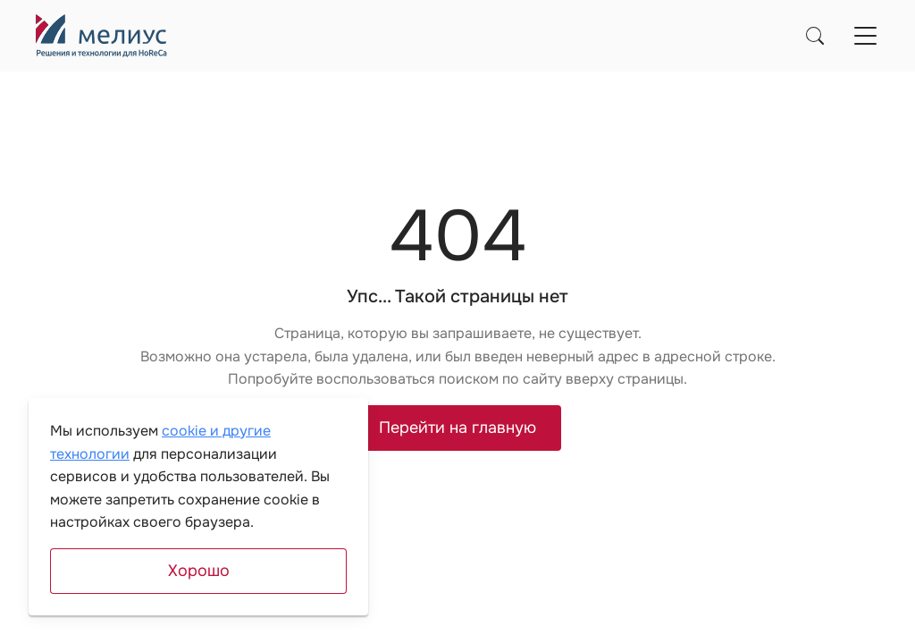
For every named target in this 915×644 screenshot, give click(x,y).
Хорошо (199, 570)
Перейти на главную (457, 427)
